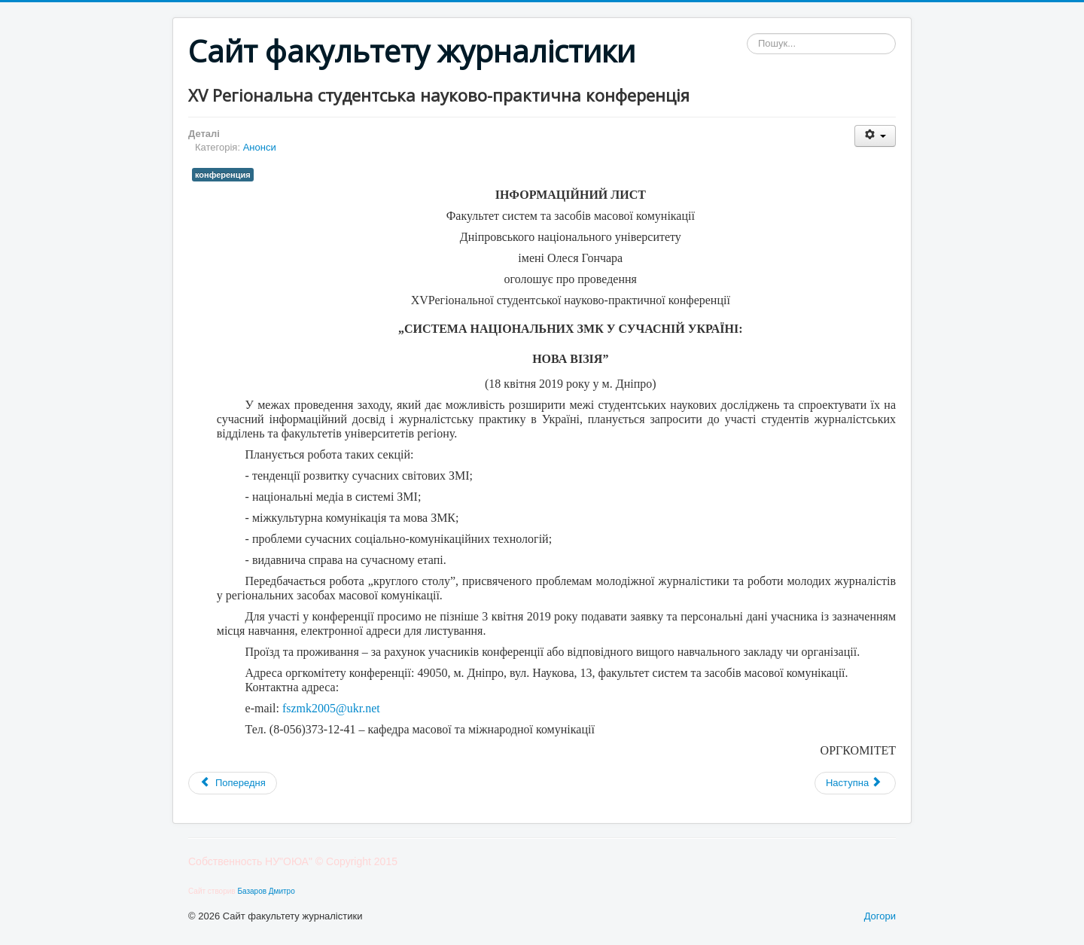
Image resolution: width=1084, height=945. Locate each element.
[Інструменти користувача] (875, 136)
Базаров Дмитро (265, 891)
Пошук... (747, 33)
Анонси (259, 147)
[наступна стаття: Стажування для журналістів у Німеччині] (855, 783)
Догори (880, 916)
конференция (223, 174)
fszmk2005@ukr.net (331, 708)
